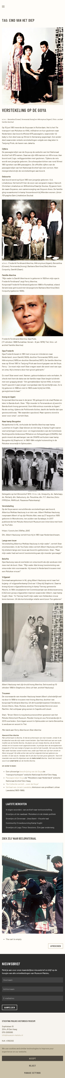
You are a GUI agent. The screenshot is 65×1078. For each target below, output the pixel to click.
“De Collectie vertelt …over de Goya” (22, 784)
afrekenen (55, 946)
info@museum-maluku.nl (11, 1035)
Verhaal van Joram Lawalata (18, 787)
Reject (32, 1065)
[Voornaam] (32, 980)
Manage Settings (32, 1072)
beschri (23, 771)
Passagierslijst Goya (15, 777)
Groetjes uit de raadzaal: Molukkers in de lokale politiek (31, 814)
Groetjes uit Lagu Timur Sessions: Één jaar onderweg (30, 827)
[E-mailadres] (32, 998)
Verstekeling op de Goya (24, 110)
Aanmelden (9, 1007)
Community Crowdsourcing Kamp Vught (24, 823)
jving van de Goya (34, 771)
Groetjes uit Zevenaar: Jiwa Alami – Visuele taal (27, 818)
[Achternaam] (32, 989)
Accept (32, 1058)
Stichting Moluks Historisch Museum (18, 1021)
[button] (3, 6)
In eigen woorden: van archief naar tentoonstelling (29, 809)
